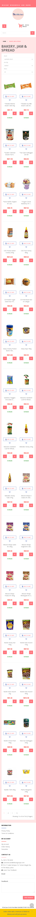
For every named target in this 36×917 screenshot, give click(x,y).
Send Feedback (28, 897)
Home (4, 41)
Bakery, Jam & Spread (15, 41)
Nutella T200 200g (9, 790)
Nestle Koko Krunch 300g (26, 692)
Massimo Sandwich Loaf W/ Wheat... (26, 399)
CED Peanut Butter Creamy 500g (10, 252)
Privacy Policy (5, 831)
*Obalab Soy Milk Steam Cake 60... (26, 105)
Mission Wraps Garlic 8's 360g (9, 546)
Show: (5, 68)
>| (17, 813)
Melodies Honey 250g (26, 447)
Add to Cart (9, 96)
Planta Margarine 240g (26, 791)
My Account (5, 844)
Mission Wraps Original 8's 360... (26, 546)
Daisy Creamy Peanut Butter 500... (10, 350)
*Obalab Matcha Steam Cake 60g (10, 105)
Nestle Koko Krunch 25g (10, 692)
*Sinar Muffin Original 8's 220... (9, 203)
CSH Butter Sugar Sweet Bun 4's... (9, 300)
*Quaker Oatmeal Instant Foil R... (9, 154)
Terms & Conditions (7, 833)
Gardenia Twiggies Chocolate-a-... (9, 399)
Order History (5, 847)
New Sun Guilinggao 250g (26, 742)
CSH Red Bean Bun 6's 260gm (26, 300)
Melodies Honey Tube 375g (10, 497)
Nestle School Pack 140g (10, 742)
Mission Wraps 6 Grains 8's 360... (26, 497)
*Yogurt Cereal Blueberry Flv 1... (26, 203)
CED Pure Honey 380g (26, 252)
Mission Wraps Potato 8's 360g (10, 595)
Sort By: (6, 62)
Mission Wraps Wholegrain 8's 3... (26, 595)
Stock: (5, 56)
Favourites (4, 849)
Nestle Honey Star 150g (9, 643)
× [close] (32, 911)
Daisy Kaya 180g (26, 349)
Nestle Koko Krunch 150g (26, 643)
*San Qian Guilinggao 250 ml (26, 154)
